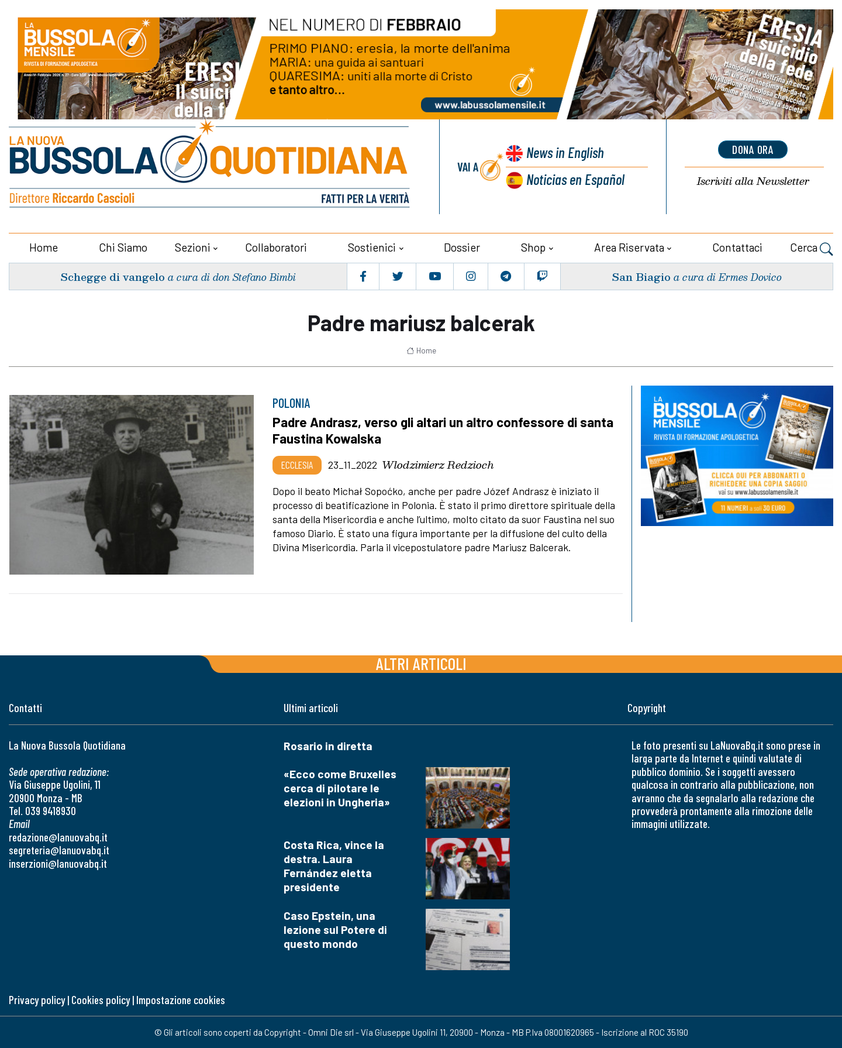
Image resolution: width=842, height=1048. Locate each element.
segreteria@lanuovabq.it (59, 850)
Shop (533, 247)
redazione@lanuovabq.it (58, 836)
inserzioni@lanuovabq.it (58, 863)
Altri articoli (421, 663)
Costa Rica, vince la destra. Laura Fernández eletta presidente (334, 865)
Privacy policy (37, 999)
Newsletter (753, 181)
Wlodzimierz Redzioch (438, 464)
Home (43, 247)
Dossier (462, 247)
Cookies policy (100, 999)
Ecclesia (297, 464)
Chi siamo (123, 247)
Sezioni (192, 247)
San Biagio (641, 275)
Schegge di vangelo (112, 275)
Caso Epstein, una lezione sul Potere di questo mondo (335, 929)
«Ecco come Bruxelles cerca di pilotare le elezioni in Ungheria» (340, 788)
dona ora (753, 149)
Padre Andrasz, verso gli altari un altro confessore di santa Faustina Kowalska (442, 430)
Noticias (575, 179)
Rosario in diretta (328, 746)
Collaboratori (276, 247)
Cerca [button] (811, 248)
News (565, 152)
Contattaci (737, 247)
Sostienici (372, 247)
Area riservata (629, 247)
